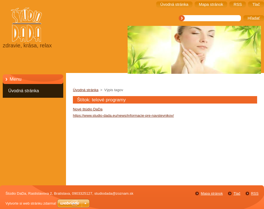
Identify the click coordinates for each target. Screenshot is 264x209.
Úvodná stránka (23, 90)
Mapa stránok (212, 193)
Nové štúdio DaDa (88, 109)
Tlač (236, 193)
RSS (254, 193)
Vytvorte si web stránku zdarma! (31, 203)
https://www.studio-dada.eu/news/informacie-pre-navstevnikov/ (123, 115)
